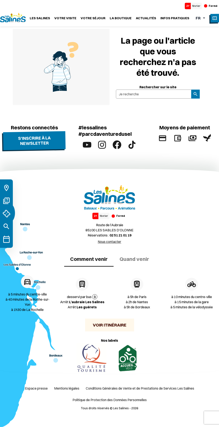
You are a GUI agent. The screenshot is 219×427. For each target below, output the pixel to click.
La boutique (121, 18)
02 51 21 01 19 (120, 235)
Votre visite (65, 18)
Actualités (146, 18)
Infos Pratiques (174, 18)
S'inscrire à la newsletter (34, 140)
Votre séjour (93, 18)
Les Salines (40, 18)
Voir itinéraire (109, 325)
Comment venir (89, 259)
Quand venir (134, 259)
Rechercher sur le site (157, 87)
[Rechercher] (6, 226)
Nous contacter (109, 241)
